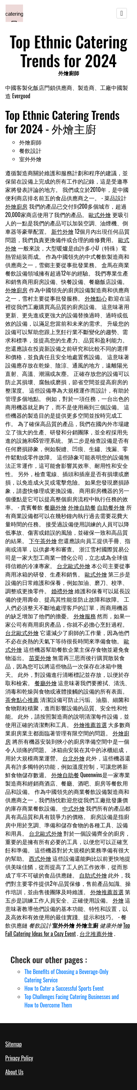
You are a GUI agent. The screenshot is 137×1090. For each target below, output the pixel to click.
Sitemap (13, 1044)
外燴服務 (85, 616)
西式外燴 (40, 858)
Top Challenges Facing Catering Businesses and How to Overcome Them (71, 1000)
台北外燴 (73, 758)
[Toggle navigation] (121, 13)
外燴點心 (96, 298)
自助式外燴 (93, 875)
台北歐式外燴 (73, 566)
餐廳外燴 (55, 507)
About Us (14, 1072)
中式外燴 (73, 808)
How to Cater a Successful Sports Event (64, 988)
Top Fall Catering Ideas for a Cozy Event (67, 929)
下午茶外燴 (43, 540)
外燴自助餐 (82, 507)
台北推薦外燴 (96, 933)
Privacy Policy (19, 1058)
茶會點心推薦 (22, 699)
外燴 (118, 900)
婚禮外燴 (62, 591)
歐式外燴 (100, 214)
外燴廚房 (16, 206)
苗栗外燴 (40, 658)
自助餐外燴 (111, 507)
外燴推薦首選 (90, 724)
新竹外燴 (62, 231)
